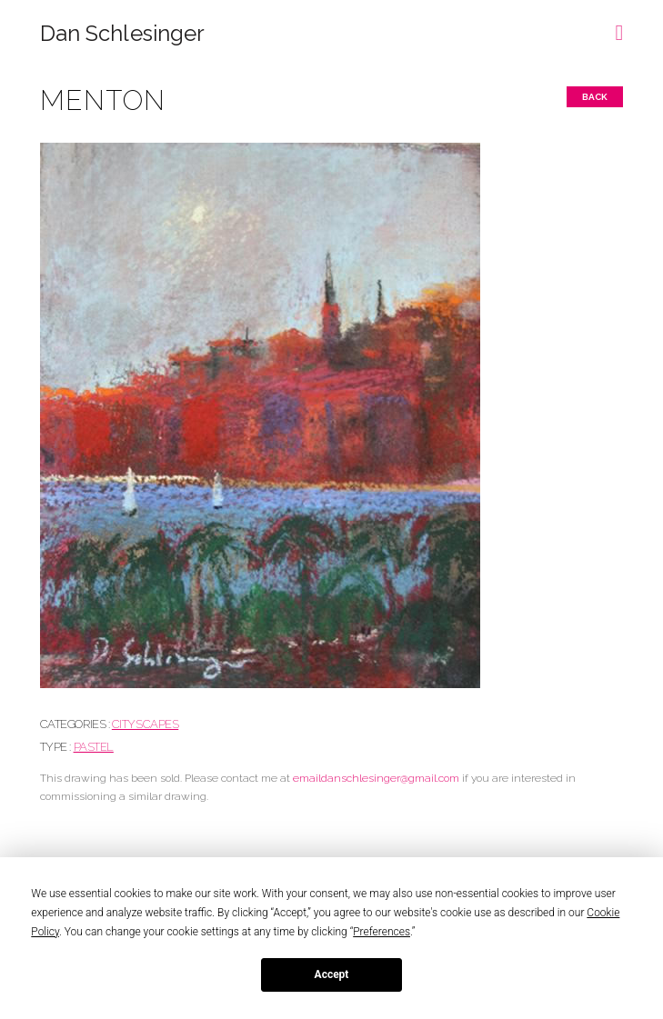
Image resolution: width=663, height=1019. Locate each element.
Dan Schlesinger (122, 34)
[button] (620, 26)
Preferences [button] (381, 931)
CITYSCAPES (145, 724)
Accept (332, 974)
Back (595, 97)
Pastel (94, 747)
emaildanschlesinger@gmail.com (376, 778)
